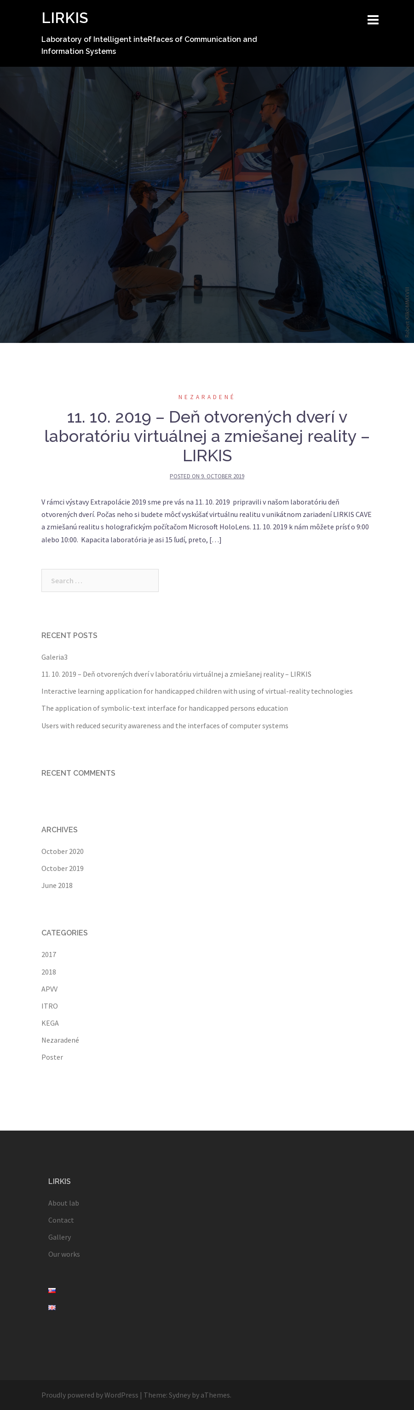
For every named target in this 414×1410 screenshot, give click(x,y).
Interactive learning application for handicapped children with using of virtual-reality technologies (197, 691)
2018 (48, 971)
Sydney (179, 1394)
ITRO (49, 1005)
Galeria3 (54, 656)
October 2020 (62, 851)
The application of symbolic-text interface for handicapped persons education (164, 708)
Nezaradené (207, 397)
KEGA (50, 1022)
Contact (61, 1219)
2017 (48, 954)
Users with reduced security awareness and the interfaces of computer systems (164, 725)
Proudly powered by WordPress (89, 1394)
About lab (63, 1202)
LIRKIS (64, 17)
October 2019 (62, 868)
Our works (64, 1254)
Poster (52, 1057)
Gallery (59, 1237)
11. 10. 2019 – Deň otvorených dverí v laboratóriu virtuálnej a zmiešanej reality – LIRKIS (207, 436)
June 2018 (57, 885)
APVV (49, 988)
